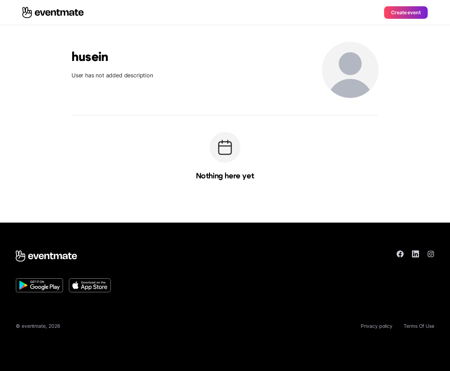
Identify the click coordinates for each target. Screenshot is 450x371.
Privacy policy (376, 326)
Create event (406, 12)
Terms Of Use (419, 326)
